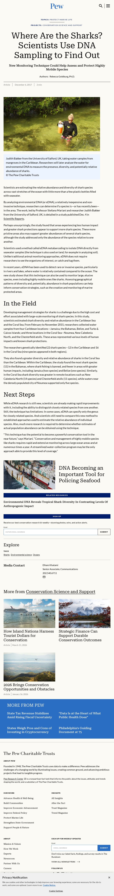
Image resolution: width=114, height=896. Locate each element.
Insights (56, 793)
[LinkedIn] (63, 874)
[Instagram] (58, 874)
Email (6, 527)
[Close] (109, 881)
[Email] (51, 532)
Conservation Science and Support (60, 591)
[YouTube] (71, 874)
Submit (104, 532)
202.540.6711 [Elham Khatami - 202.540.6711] (50, 572)
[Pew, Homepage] (57, 6)
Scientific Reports (14, 218)
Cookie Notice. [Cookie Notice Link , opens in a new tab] (49, 889)
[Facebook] (53, 874)
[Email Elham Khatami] (44, 576)
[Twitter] (67, 873)
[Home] (29, 753)
